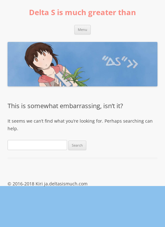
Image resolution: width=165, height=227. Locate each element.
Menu (82, 29)
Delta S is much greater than (82, 12)
